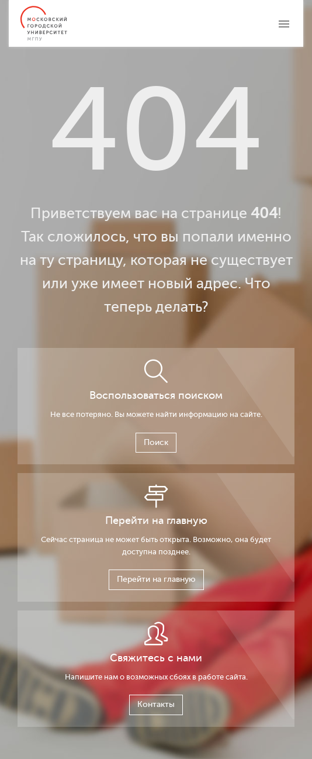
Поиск (156, 442)
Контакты (156, 704)
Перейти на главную (156, 579)
